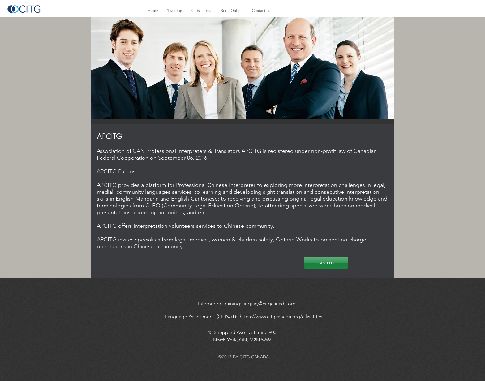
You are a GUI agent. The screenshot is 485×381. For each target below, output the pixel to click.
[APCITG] (326, 263)
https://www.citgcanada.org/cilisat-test (282, 316)
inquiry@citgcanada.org (270, 303)
